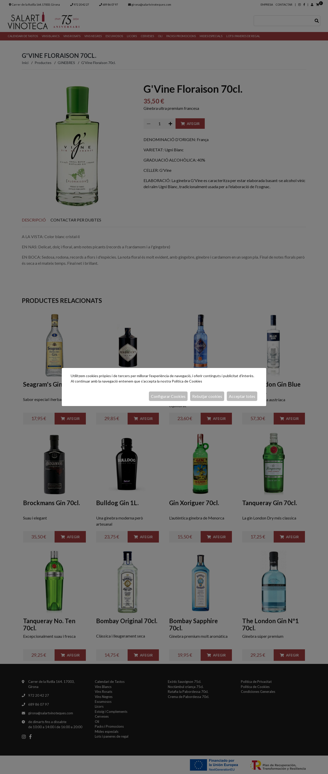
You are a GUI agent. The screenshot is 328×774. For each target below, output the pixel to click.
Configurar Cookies (168, 396)
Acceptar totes (242, 396)
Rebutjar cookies (207, 396)
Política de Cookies (187, 381)
